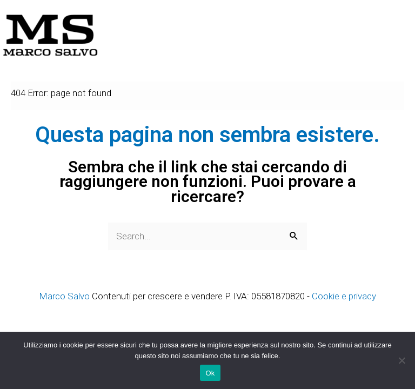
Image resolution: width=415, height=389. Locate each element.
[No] (401, 360)
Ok (210, 373)
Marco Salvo (64, 296)
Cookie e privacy (344, 296)
